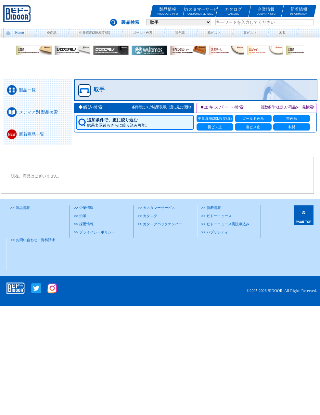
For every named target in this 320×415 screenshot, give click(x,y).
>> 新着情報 (211, 208)
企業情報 (266, 11)
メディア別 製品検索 (38, 112)
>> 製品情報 (20, 208)
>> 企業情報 (84, 208)
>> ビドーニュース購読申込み (225, 224)
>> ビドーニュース (216, 216)
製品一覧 (27, 90)
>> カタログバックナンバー (160, 224)
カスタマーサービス (200, 11)
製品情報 (167, 11)
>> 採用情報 (84, 224)
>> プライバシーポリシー (94, 232)
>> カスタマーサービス (156, 208)
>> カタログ (147, 216)
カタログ (233, 11)
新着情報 (299, 11)
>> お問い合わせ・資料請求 (33, 240)
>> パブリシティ (214, 232)
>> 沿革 (80, 216)
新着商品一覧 (31, 134)
